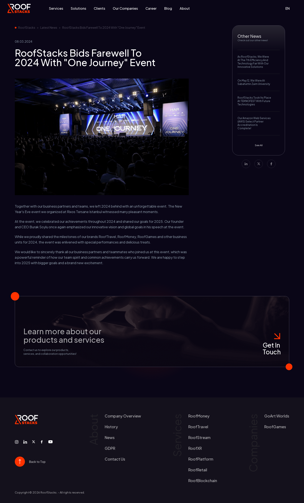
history (111, 426)
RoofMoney (199, 415)
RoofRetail (197, 469)
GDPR (110, 448)
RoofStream (199, 437)
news (110, 437)
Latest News (48, 27)
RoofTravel (198, 426)
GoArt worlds (276, 415)
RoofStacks (26, 27)
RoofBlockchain (202, 480)
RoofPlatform (200, 459)
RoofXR (195, 448)
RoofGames (275, 426)
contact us (115, 459)
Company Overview (123, 415)
